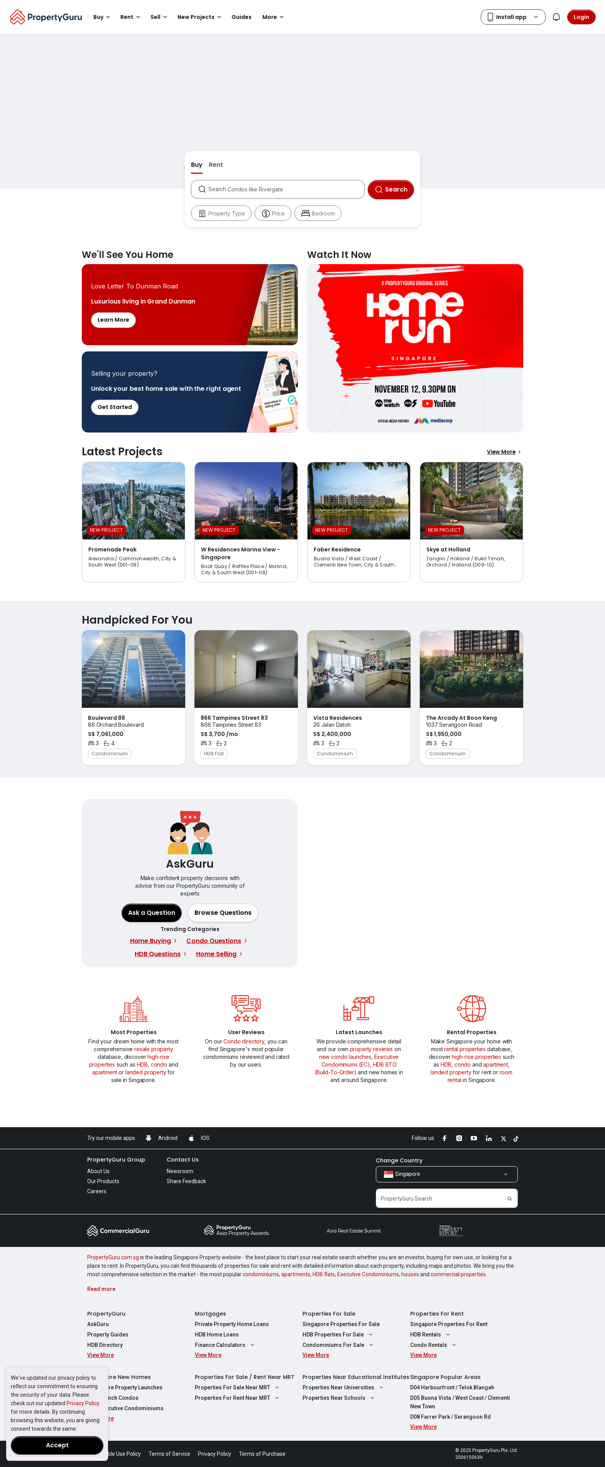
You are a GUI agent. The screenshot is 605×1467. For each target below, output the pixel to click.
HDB (142, 1064)
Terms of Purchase (262, 1454)
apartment (104, 1072)
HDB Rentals (431, 1334)
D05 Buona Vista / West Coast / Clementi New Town (460, 1402)
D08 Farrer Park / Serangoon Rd (450, 1417)
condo (159, 1064)
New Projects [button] (200, 17)
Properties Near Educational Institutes (355, 1377)
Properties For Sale (328, 1314)
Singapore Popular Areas (445, 1377)
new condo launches (345, 1056)
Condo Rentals (434, 1345)
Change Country (399, 1160)
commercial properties (458, 1274)
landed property (145, 1072)
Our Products (103, 1181)
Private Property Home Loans (232, 1324)
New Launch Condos (113, 1398)
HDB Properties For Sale (338, 1334)
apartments (295, 1274)
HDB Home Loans (217, 1334)
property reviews (371, 1049)
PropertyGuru (106, 1314)
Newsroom (180, 1171)
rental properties (464, 1049)
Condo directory (243, 1041)
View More (505, 452)
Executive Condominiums (368, 1274)
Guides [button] (242, 17)
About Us (98, 1171)
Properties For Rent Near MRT (238, 1398)
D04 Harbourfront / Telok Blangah (452, 1387)
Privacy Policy (83, 1403)
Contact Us (183, 1159)
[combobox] (286, 189)
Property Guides (107, 1334)
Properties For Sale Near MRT (238, 1387)
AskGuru (98, 1324)
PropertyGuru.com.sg (113, 1257)
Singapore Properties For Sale (341, 1324)
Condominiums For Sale (338, 1345)
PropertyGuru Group (116, 1159)
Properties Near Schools (339, 1398)
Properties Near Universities (343, 1387)
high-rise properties (476, 1056)
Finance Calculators (225, 1345)
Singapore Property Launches (124, 1387)
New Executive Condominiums (125, 1408)
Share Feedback (186, 1181)
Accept (57, 1445)
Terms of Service (169, 1454)
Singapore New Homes (119, 1377)
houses (410, 1274)
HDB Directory (105, 1345)
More (274, 17)
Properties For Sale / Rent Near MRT (244, 1377)
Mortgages (210, 1314)
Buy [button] (103, 17)
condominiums (261, 1274)
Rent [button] (131, 17)
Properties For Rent (437, 1314)
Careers (96, 1191)
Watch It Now (415, 348)
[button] (223, 913)
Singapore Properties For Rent (448, 1324)
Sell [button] (160, 17)
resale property (153, 1049)
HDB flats (324, 1274)
